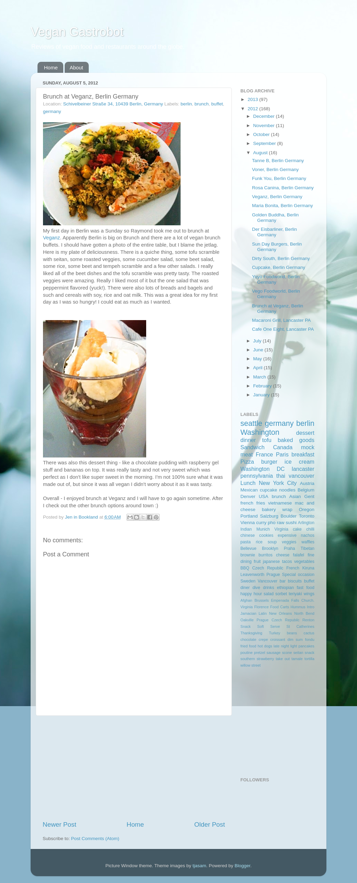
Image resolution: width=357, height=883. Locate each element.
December (264, 116)
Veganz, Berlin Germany (277, 196)
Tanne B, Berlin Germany (278, 160)
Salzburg (269, 516)
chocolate (248, 639)
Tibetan (307, 548)
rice (259, 542)
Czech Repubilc (267, 568)
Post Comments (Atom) (95, 838)
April (258, 367)
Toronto (306, 516)
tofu (266, 440)
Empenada (280, 600)
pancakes (306, 646)
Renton (308, 620)
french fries (252, 503)
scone (287, 652)
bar (283, 581)
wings (309, 593)
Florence (261, 607)
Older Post (209, 824)
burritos (265, 555)
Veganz (51, 237)
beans (292, 633)
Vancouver (267, 581)
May (258, 358)
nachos (307, 535)
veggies (289, 542)
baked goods (296, 440)
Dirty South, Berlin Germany (281, 258)
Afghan (246, 600)
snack (309, 652)
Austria (307, 483)
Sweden (248, 581)
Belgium (306, 490)
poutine (246, 652)
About (76, 67)
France (264, 454)
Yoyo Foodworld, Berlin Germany (276, 279)
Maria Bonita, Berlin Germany (282, 205)
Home (51, 67)
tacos (287, 561)
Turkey (274, 633)
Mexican (249, 490)
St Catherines (300, 626)
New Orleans (280, 613)
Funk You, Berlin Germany (279, 178)
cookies (266, 535)
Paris (282, 454)
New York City (277, 483)
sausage (274, 652)
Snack (245, 626)
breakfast (302, 454)
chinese (247, 535)
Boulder (289, 516)
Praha (289, 548)
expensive (287, 535)
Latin (263, 613)
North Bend (304, 613)
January (262, 394)
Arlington (306, 522)
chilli (310, 529)
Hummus (298, 607)
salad (269, 593)
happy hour (251, 593)
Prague (273, 574)
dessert (305, 433)
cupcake (268, 490)
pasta (245, 542)
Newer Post (59, 824)
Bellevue (248, 548)
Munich (263, 529)
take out (283, 659)
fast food (305, 587)
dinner (248, 440)
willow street (250, 665)
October (262, 134)
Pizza (247, 462)
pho (272, 522)
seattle (251, 423)
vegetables (304, 561)
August (261, 152)
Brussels (262, 600)
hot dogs (265, 646)
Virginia (281, 529)
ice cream (299, 462)
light (293, 646)
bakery (269, 509)
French (292, 568)
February (263, 385)
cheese (282, 555)
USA (263, 496)
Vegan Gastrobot (77, 32)
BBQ (244, 568)
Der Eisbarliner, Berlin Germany (274, 232)
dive (256, 587)
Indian (246, 529)
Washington (259, 432)
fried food (248, 646)
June (258, 349)
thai (280, 476)
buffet (217, 103)
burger (269, 462)
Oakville (246, 620)
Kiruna (308, 568)
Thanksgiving (251, 633)
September (265, 143)
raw (280, 522)
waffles (307, 542)
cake (297, 529)
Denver (248, 496)
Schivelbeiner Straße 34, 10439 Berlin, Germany (113, 103)
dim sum (295, 639)
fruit (257, 561)
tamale (297, 659)
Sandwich (252, 447)
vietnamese (280, 503)
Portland (249, 516)
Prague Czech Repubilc (278, 620)
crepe (263, 639)
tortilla (309, 659)
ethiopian (285, 587)
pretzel (259, 652)
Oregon (306, 509)
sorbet (281, 593)
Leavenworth (252, 574)
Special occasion (298, 574)
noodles (287, 490)
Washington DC (262, 469)
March (260, 377)
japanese (271, 561)
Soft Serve (268, 626)
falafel (298, 555)
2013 (253, 99)
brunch (202, 103)
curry (261, 522)
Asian (295, 496)
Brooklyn (270, 548)
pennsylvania (256, 476)
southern (247, 659)
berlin (186, 103)
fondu (309, 639)
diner (245, 587)
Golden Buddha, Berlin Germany (275, 217)
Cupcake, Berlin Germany (278, 267)
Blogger (242, 865)
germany (52, 111)
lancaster (303, 469)
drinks (268, 587)
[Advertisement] (133, 768)
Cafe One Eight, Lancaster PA (283, 329)
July (258, 340)
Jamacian (248, 613)
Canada (283, 447)
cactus (309, 633)
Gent (309, 496)
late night (281, 646)
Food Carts (279, 607)
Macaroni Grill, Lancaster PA (281, 320)
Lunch (248, 483)
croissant (277, 639)
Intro (310, 607)
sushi (291, 522)
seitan (298, 652)
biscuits (295, 581)
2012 (253, 108)
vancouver (301, 476)
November (264, 125)
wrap (287, 509)
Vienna (247, 522)
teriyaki (295, 593)
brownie (247, 555)
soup (272, 542)
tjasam (199, 865)
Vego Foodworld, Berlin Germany (276, 293)
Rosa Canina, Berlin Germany (283, 187)
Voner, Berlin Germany (275, 169)
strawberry (265, 659)
